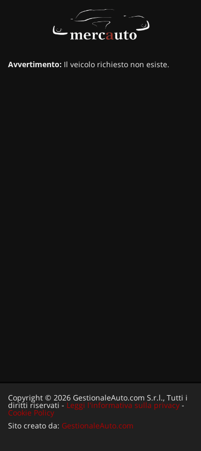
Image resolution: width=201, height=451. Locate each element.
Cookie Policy (31, 412)
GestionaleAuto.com (97, 425)
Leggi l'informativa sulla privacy (123, 405)
